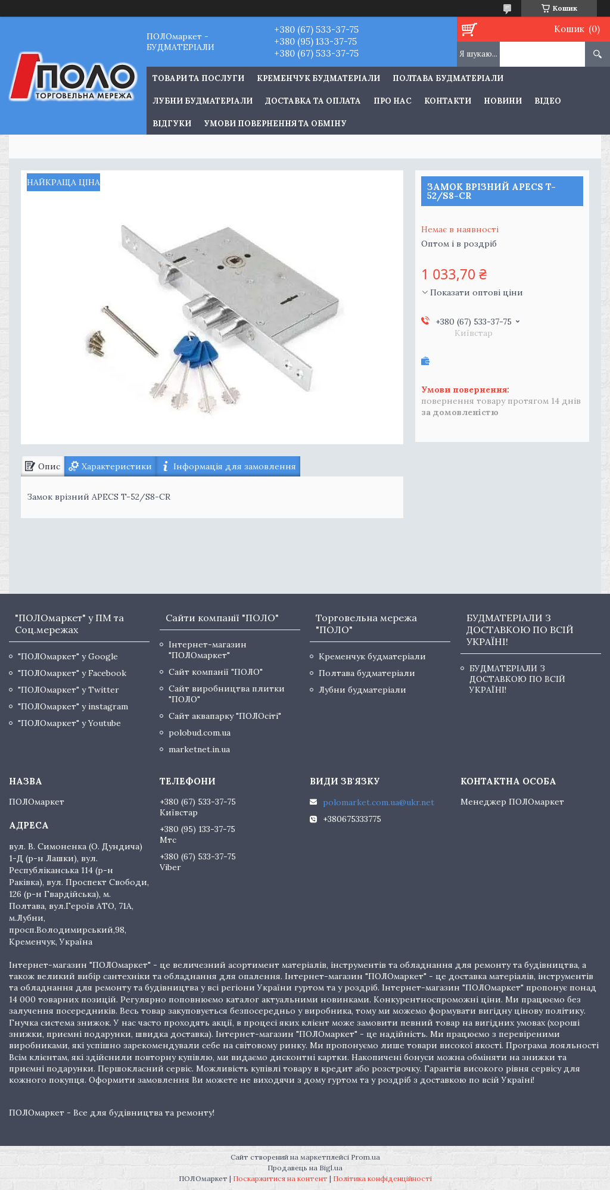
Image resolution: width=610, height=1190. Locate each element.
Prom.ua (365, 1156)
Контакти (447, 101)
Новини (503, 101)
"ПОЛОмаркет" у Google (68, 656)
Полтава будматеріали (448, 78)
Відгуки (171, 124)
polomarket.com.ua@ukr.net (378, 802)
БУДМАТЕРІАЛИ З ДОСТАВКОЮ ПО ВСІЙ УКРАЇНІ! (517, 679)
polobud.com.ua (200, 732)
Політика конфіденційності (382, 1178)
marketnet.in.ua (199, 749)
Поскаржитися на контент (280, 1178)
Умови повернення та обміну (275, 124)
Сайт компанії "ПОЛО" (216, 671)
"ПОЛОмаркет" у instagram (73, 706)
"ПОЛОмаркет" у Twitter (68, 689)
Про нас (393, 101)
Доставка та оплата (313, 101)
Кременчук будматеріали (318, 78)
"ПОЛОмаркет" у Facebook (72, 673)
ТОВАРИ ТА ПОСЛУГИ (198, 78)
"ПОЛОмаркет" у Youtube (69, 723)
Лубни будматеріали (202, 101)
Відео (547, 101)
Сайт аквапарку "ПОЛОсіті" (225, 716)
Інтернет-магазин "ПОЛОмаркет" (208, 650)
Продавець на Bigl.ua (305, 1167)
